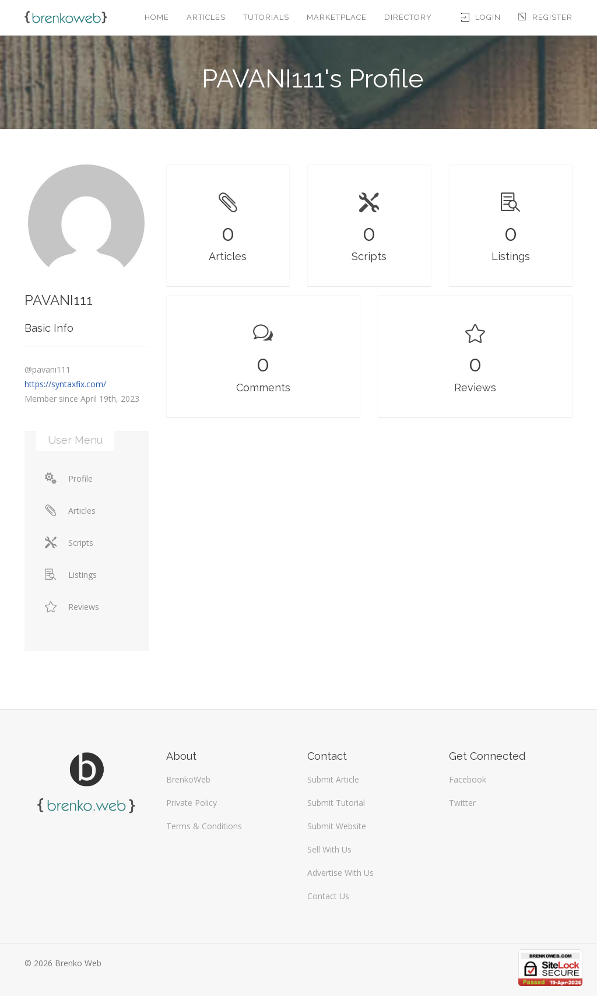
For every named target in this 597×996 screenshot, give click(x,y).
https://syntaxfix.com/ (65, 384)
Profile (69, 478)
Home (157, 17)
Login (481, 17)
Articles (206, 17)
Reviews (72, 606)
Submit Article (333, 779)
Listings (71, 574)
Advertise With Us (340, 872)
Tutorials (266, 17)
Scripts (69, 542)
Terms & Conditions (204, 826)
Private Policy (191, 802)
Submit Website (336, 826)
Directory (408, 17)
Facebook (467, 779)
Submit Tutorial (336, 802)
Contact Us (328, 896)
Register (545, 17)
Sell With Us (329, 849)
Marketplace (337, 17)
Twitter (462, 802)
